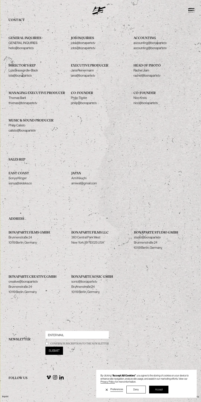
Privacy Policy (107, 381)
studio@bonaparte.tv (147, 237)
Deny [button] (136, 389)
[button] (106, 389)
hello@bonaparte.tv (21, 48)
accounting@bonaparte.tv (150, 48)
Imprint (5, 397)
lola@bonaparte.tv (20, 75)
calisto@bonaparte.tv (22, 130)
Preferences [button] (116, 389)
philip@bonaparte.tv (84, 103)
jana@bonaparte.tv (83, 75)
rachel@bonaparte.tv (147, 75)
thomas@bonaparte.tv (23, 103)
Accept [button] (159, 389)
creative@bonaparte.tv (23, 281)
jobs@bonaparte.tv (83, 48)
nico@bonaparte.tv (146, 103)
